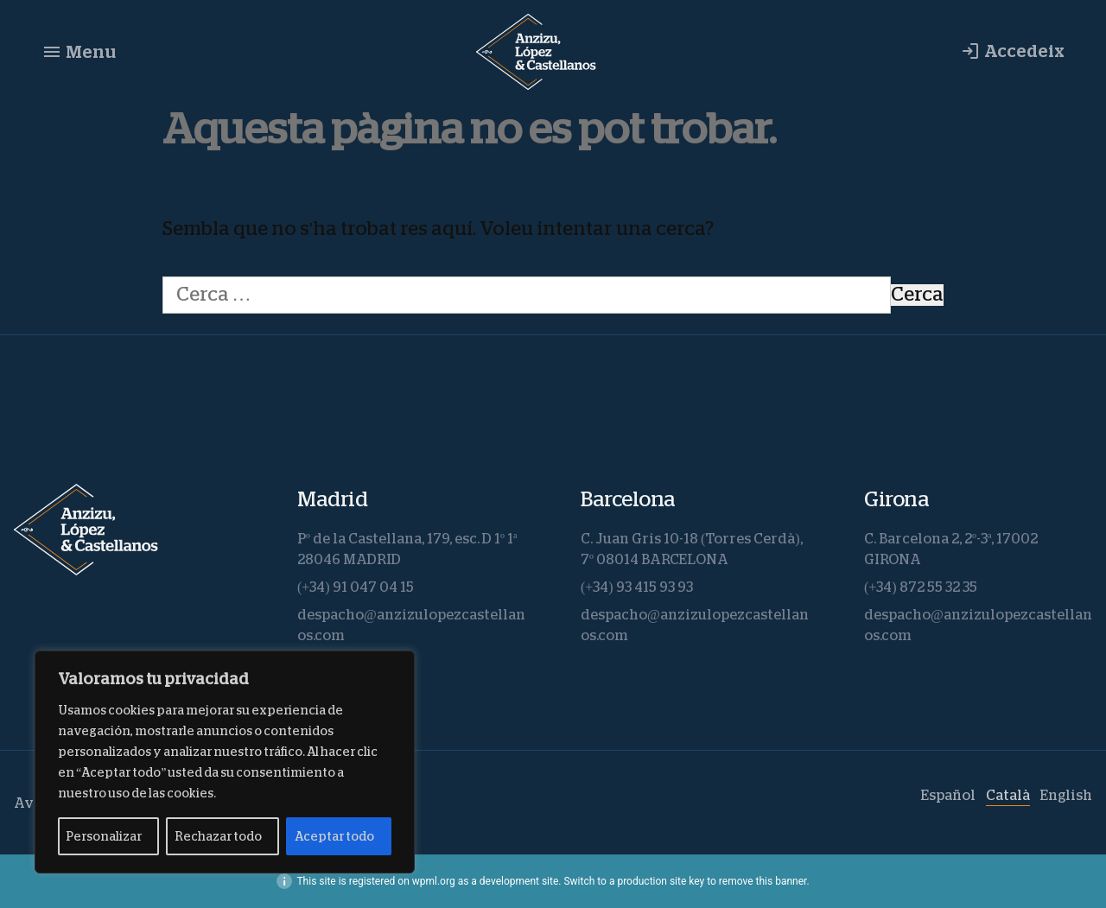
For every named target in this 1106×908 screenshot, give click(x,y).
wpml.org (433, 881)
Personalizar (104, 836)
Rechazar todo (218, 836)
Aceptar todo (334, 836)
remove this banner (763, 881)
